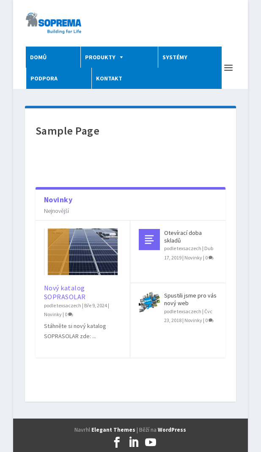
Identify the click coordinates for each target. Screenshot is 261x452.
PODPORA (44, 78)
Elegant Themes (113, 429)
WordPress (172, 429)
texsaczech (69, 305)
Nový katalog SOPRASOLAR (65, 292)
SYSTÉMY (174, 57)
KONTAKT (109, 78)
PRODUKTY (100, 57)
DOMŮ (38, 57)
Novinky (53, 314)
